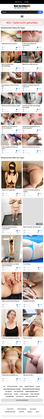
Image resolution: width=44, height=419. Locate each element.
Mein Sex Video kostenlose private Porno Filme (18, 416)
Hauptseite (10, 409)
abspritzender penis (31, 391)
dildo (21, 386)
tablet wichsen (34, 394)
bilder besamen (24, 394)
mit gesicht (8, 391)
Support (21, 411)
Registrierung (18, 2)
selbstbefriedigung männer (31, 389)
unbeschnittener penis (31, 396)
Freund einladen (10, 411)
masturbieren (10, 396)
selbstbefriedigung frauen (11, 389)
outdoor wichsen (12, 386)
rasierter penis (8, 394)
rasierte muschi (29, 386)
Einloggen (26, 2)
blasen (16, 394)
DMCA (37, 411)
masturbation (19, 396)
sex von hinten (18, 391)
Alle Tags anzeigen (22, 400)
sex (4, 386)
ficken (38, 386)
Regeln (30, 411)
